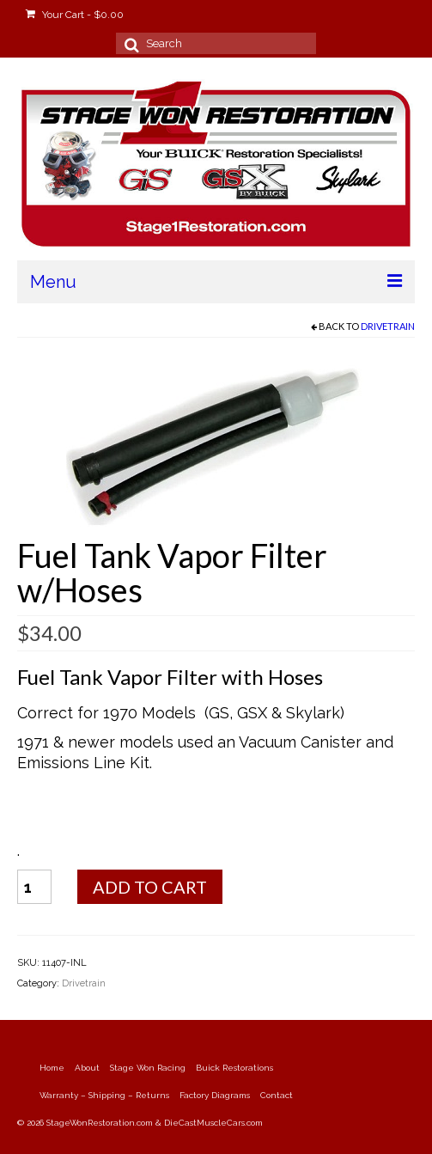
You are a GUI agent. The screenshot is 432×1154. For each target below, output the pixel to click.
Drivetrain (388, 326)
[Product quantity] (34, 887)
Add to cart (150, 886)
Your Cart (75, 15)
